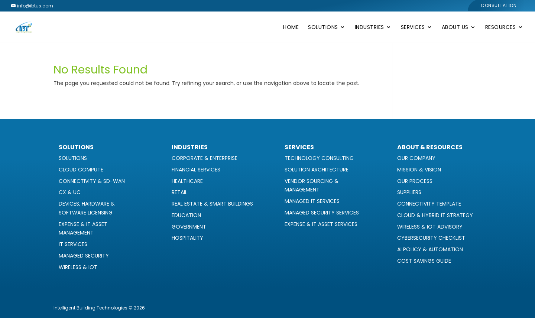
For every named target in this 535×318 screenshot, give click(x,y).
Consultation (498, 6)
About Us (455, 27)
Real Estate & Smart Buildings (212, 203)
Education (186, 215)
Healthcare (187, 181)
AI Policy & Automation (430, 249)
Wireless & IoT (78, 267)
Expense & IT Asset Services (321, 224)
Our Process (414, 181)
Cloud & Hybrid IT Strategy (435, 215)
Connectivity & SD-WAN (92, 181)
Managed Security (84, 255)
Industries (369, 27)
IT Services (73, 244)
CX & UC (70, 192)
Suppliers (409, 192)
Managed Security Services (322, 212)
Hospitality (187, 238)
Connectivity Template (429, 203)
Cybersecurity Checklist (431, 238)
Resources (500, 27)
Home (291, 27)
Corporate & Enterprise (204, 158)
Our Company (416, 158)
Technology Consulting (319, 158)
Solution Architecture (316, 169)
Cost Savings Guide (424, 261)
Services (413, 27)
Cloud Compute (81, 169)
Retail (179, 192)
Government (189, 226)
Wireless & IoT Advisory (430, 226)
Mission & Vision (419, 169)
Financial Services (196, 169)
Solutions (323, 27)
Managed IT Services (312, 201)
